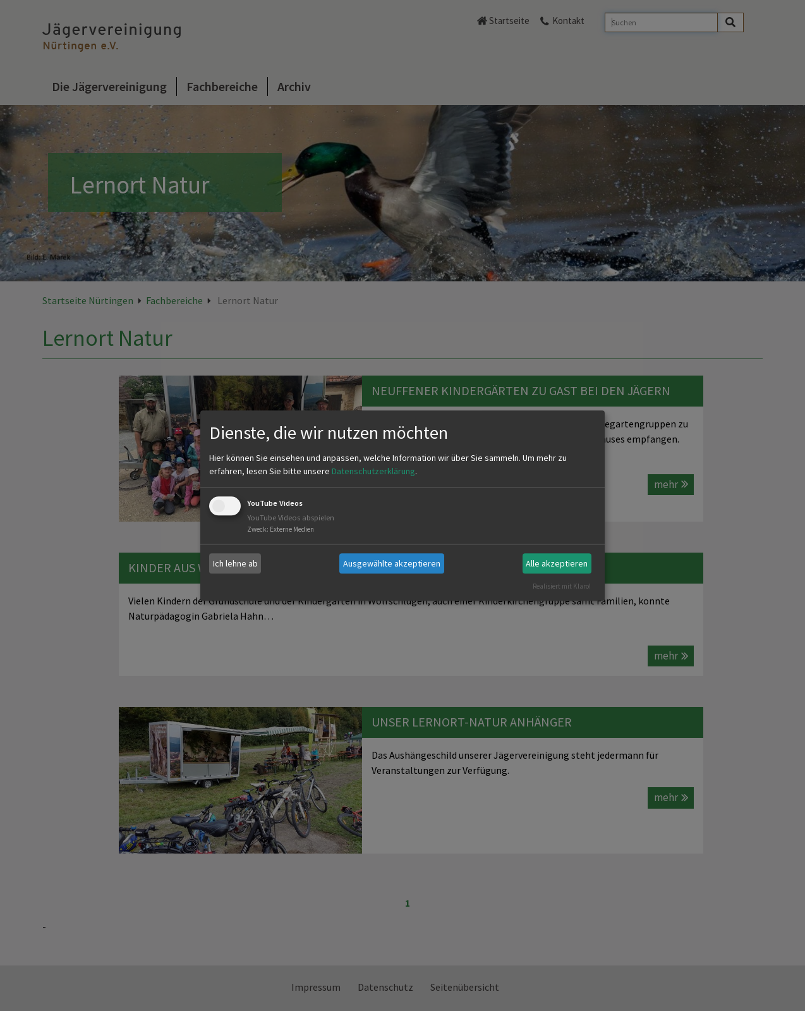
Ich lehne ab (235, 563)
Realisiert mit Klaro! (562, 586)
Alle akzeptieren (557, 563)
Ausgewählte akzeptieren (391, 563)
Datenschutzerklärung (373, 471)
